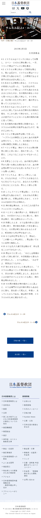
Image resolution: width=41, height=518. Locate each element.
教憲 (5, 409)
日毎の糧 (17, 340)
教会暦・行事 (29, 449)
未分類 (17, 354)
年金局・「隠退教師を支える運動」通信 (31, 473)
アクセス (6, 477)
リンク (26, 459)
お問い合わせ (29, 480)
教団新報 (27, 405)
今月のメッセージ (31, 409)
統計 (5, 435)
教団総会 (6, 431)
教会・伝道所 (8, 449)
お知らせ (27, 401)
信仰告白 (6, 405)
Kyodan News (29, 417)
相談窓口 (6, 467)
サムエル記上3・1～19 (16, 314)
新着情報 (25, 396)
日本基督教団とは (9, 396)
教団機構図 (7, 427)
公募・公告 (28, 421)
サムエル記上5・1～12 (26, 322)
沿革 (5, 413)
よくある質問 (8, 463)
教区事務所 (7, 453)
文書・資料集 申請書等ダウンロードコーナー (31, 465)
